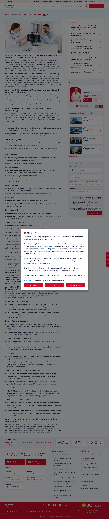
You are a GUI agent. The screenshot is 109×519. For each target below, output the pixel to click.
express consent (46, 246)
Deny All (54, 285)
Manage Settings (75, 285)
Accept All (33, 285)
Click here (27, 280)
